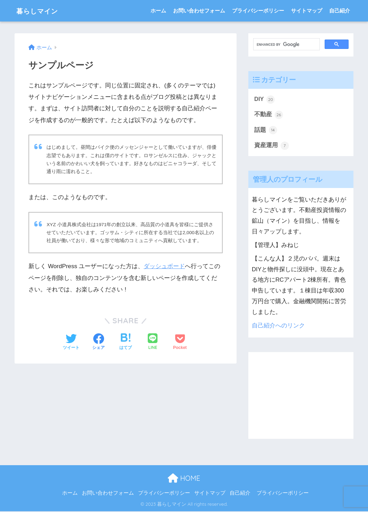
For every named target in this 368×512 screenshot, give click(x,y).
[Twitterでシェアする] (71, 342)
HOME (184, 478)
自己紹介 (339, 11)
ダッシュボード (164, 266)
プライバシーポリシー (258, 11)
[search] (286, 44)
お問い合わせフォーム (199, 11)
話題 (265, 130)
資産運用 (271, 146)
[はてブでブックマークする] (125, 342)
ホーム (158, 11)
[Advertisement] (300, 395)
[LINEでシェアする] (152, 341)
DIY (264, 99)
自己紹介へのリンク (278, 326)
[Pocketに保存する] (180, 342)
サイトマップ (306, 11)
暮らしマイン (42, 11)
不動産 (268, 115)
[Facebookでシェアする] (98, 342)
